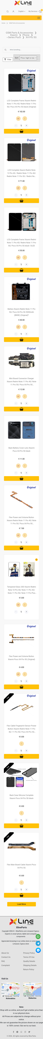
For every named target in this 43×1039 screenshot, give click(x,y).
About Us (5, 953)
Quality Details (29, 961)
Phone (25, 35)
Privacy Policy (29, 953)
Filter (7, 59)
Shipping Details (30, 965)
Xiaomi (14, 35)
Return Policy (28, 969)
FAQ (3, 961)
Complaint (5, 965)
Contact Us (5, 957)
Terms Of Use (28, 957)
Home (3, 23)
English (21, 11)
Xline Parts (32, 1036)
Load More (21, 904)
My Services (33, 11)
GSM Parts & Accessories (17, 23)
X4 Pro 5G (31, 37)
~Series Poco (13, 37)
